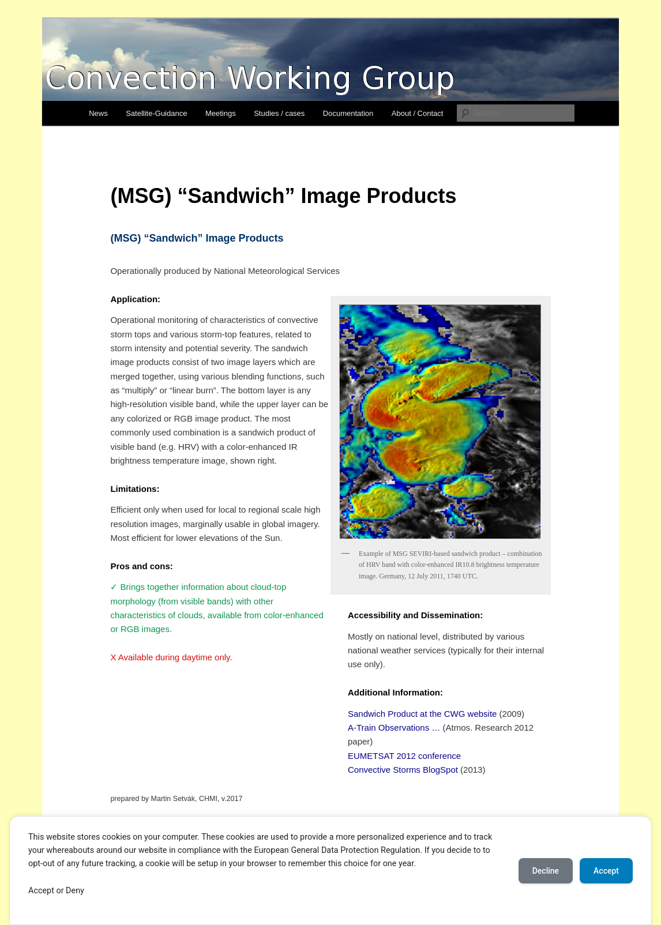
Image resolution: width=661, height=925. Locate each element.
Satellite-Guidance (156, 113)
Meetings (220, 113)
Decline (545, 870)
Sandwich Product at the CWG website (422, 714)
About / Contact (418, 113)
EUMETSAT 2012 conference (404, 756)
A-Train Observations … (394, 727)
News (98, 113)
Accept (606, 870)
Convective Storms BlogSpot (403, 769)
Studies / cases (279, 113)
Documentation (348, 113)
